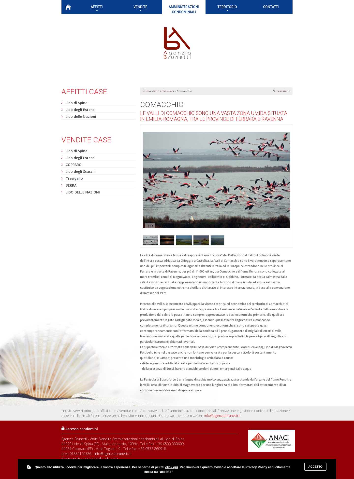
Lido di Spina (77, 102)
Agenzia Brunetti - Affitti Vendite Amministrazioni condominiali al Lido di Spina (122, 439)
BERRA (71, 185)
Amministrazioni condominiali (184, 9)
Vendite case (86, 140)
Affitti (97, 8)
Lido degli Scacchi (81, 171)
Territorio (227, 8)
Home (68, 7)
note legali (93, 458)
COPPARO (74, 164)
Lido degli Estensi (80, 109)
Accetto (315, 466)
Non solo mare (163, 91)
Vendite (140, 8)
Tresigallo (74, 178)
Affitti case (84, 91)
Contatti (271, 7)
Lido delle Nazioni (81, 116)
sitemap (111, 458)
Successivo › (281, 91)
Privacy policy (71, 458)
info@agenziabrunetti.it (222, 415)
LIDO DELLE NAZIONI (83, 192)
